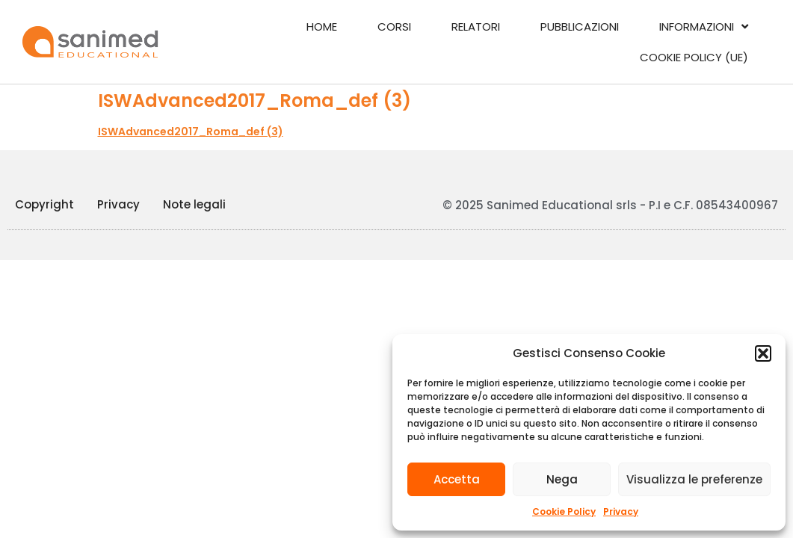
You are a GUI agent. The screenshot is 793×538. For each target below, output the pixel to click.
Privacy (620, 511)
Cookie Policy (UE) (694, 57)
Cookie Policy (564, 511)
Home (321, 26)
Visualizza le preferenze (694, 479)
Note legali (194, 204)
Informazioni (703, 26)
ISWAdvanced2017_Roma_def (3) (190, 131)
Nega (562, 479)
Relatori (475, 26)
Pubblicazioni (579, 26)
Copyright (44, 204)
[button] (763, 353)
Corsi (394, 26)
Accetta (456, 479)
